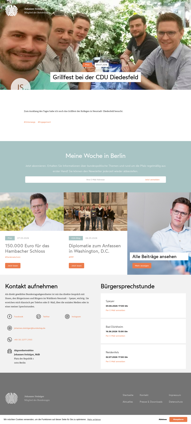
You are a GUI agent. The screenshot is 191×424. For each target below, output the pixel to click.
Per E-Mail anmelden (115, 310)
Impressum (175, 395)
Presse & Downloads (151, 401)
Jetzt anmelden (152, 179)
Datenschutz (176, 401)
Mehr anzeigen (142, 265)
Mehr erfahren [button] (94, 419)
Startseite (145, 10)
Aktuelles (162, 10)
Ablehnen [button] (163, 419)
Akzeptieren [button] (178, 419)
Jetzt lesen (13, 265)
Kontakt (178, 10)
